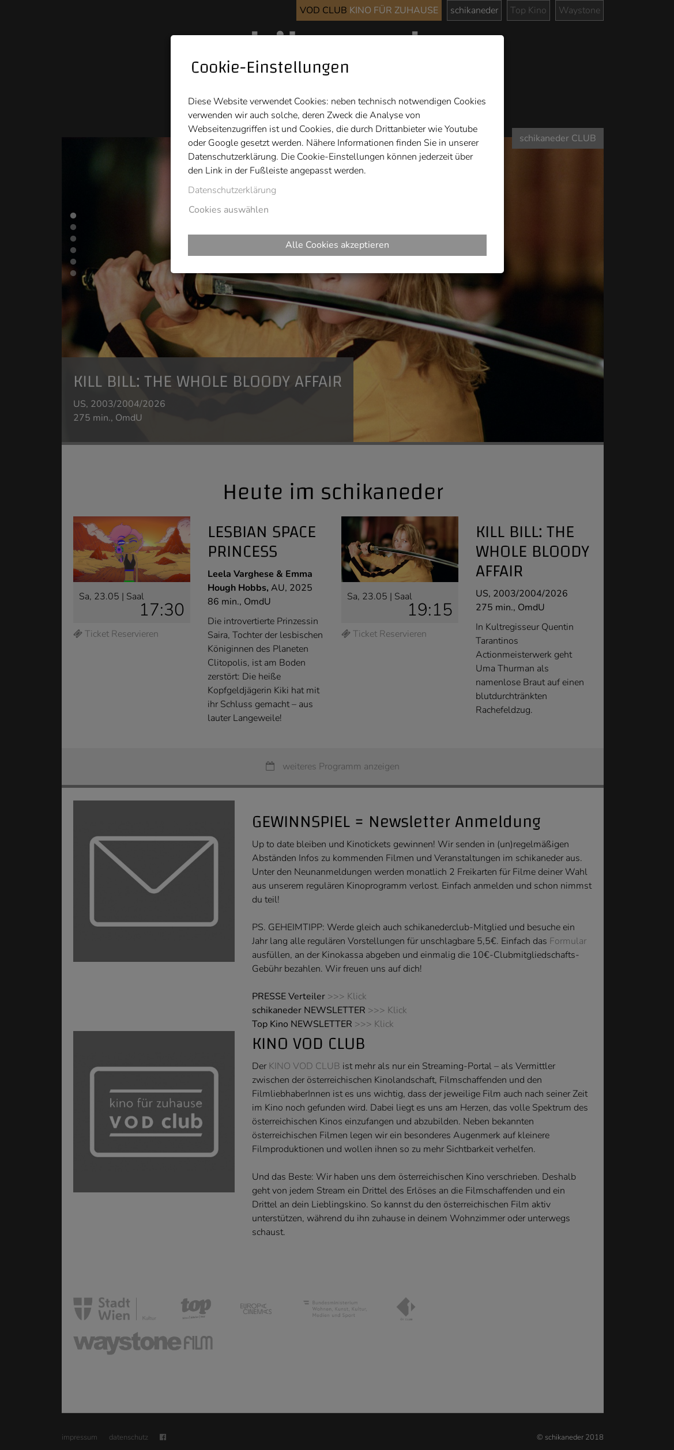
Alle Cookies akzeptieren (337, 245)
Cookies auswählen (229, 209)
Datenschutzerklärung (232, 190)
